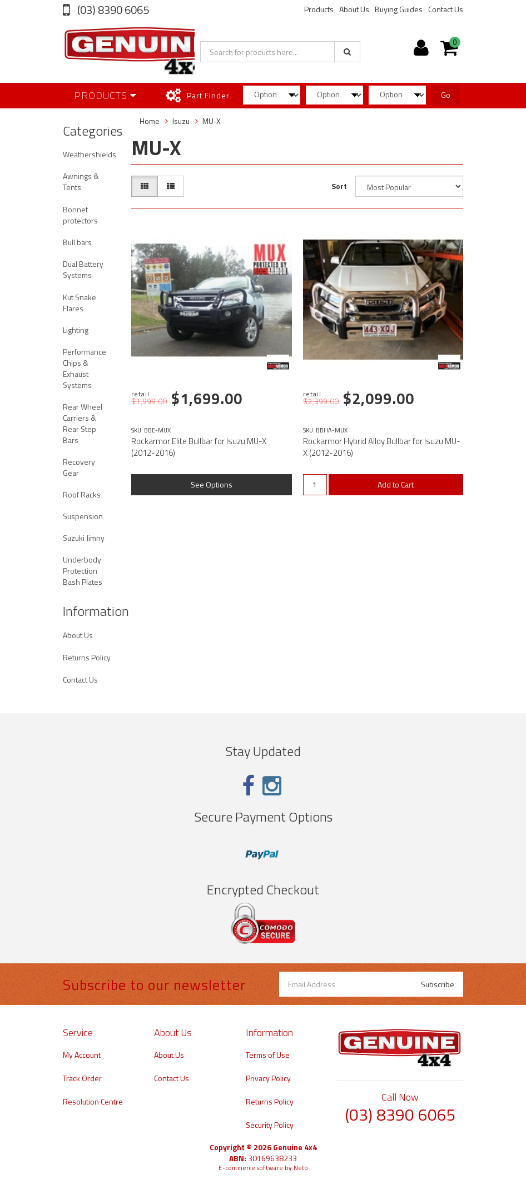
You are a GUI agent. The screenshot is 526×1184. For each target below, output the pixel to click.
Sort (339, 186)
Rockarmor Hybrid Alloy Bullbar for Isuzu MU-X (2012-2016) (381, 447)
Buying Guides (399, 9)
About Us (354, 9)
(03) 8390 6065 (112, 9)
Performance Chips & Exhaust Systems (84, 368)
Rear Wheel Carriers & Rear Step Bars (82, 423)
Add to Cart (396, 484)
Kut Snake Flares (79, 302)
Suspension (83, 516)
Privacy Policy (268, 1078)
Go (445, 95)
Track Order (82, 1078)
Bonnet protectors (80, 214)
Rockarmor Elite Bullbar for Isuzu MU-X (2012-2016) (198, 447)
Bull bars (77, 242)
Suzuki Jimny (84, 538)
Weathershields (89, 154)
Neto (301, 1167)
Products (319, 9)
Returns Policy (87, 657)
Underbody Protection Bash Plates (82, 571)
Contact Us (445, 9)
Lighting (75, 330)
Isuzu (181, 121)
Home (150, 121)
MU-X (211, 121)
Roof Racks (82, 494)
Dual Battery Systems (83, 269)
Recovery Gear (79, 467)
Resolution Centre (93, 1101)
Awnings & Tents (81, 181)
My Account (82, 1055)
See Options (211, 484)
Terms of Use (268, 1055)
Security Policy (270, 1125)
